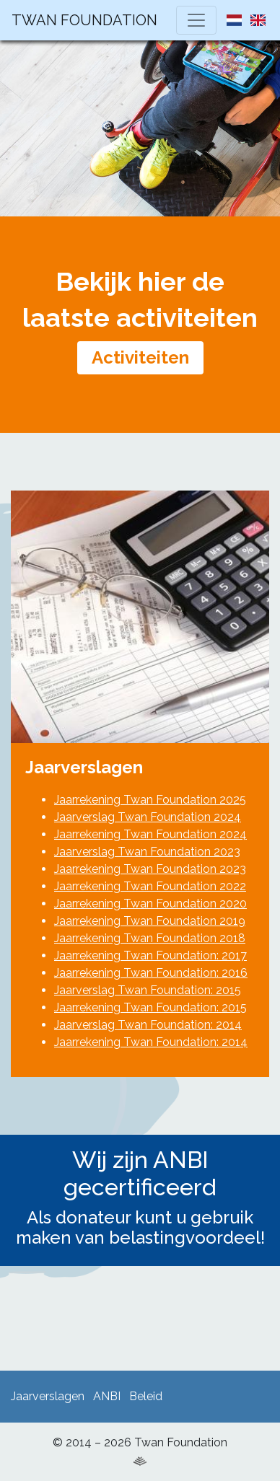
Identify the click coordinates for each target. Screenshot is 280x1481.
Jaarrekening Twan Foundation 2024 (150, 834)
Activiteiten (140, 357)
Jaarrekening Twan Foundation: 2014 (151, 1042)
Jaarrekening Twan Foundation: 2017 (150, 955)
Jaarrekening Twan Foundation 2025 (150, 800)
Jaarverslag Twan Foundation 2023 (147, 851)
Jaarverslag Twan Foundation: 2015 (147, 990)
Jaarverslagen (47, 1396)
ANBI (107, 1396)
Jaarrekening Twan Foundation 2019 (149, 921)
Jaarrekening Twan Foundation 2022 (150, 886)
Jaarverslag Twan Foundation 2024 (147, 817)
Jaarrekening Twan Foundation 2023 (150, 869)
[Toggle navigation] (196, 20)
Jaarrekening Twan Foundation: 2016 (151, 973)
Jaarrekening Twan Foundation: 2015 (150, 1007)
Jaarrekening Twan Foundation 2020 (150, 903)
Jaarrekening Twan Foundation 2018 (149, 938)
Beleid (145, 1396)
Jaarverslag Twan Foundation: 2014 (148, 1025)
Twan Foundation (84, 20)
